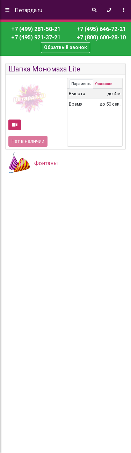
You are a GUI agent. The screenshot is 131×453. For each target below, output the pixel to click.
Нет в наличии (28, 141)
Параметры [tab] (81, 84)
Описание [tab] (103, 84)
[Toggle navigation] (123, 9)
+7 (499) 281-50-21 (35, 29)
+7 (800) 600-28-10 (100, 37)
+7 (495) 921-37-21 (35, 37)
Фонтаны (46, 163)
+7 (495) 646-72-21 (100, 29)
